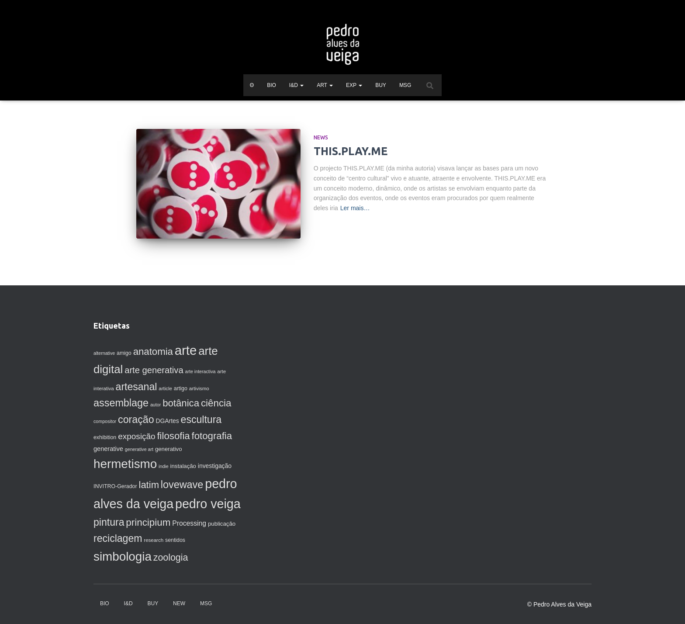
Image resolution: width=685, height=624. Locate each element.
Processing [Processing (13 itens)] (189, 523)
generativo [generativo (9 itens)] (168, 449)
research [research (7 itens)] (153, 540)
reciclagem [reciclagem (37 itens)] (117, 538)
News (321, 137)
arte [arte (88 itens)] (186, 350)
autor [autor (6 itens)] (155, 404)
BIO (271, 85)
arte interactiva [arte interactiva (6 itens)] (200, 371)
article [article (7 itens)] (165, 388)
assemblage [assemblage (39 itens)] (121, 403)
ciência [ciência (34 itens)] (216, 403)
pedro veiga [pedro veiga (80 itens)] (208, 504)
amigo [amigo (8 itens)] (124, 353)
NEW (179, 603)
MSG (405, 85)
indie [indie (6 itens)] (164, 466)
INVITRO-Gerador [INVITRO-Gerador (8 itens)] (115, 486)
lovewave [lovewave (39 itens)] (182, 484)
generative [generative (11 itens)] (108, 448)
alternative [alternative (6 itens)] (104, 353)
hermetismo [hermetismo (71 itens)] (125, 464)
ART (325, 85)
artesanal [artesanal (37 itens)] (136, 386)
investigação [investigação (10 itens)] (215, 465)
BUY (380, 85)
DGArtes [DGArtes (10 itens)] (167, 420)
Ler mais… (355, 208)
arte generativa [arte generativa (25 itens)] (154, 370)
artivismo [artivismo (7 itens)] (199, 388)
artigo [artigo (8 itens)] (180, 388)
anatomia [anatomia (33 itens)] (153, 351)
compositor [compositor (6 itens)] (104, 421)
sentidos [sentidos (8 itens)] (175, 540)
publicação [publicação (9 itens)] (221, 523)
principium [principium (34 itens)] (148, 522)
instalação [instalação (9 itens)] (183, 466)
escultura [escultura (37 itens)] (201, 419)
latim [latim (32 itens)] (148, 484)
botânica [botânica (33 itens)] (181, 403)
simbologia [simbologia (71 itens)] (122, 556)
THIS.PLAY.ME (350, 151)
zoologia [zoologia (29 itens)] (170, 557)
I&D (296, 85)
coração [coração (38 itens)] (136, 419)
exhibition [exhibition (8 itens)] (104, 437)
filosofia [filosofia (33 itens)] (173, 435)
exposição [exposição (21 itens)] (136, 436)
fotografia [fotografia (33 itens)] (212, 435)
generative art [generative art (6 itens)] (139, 449)
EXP (354, 85)
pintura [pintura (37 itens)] (108, 522)
